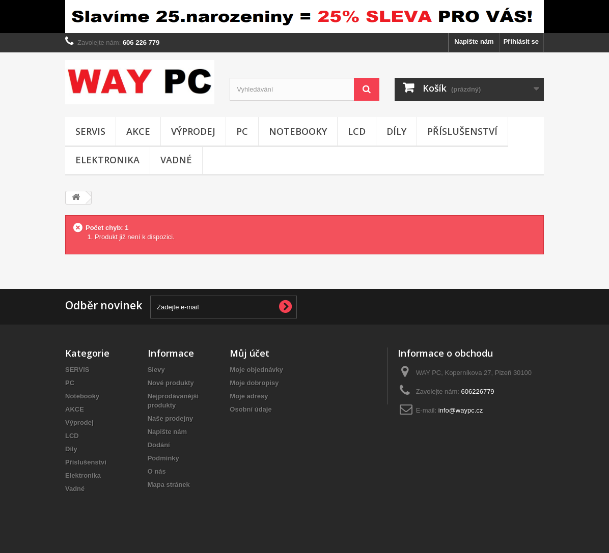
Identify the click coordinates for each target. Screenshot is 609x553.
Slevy (156, 369)
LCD (357, 131)
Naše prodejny (170, 418)
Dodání (159, 445)
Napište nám (473, 41)
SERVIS (90, 131)
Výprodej (193, 131)
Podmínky (163, 458)
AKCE (138, 131)
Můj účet (249, 353)
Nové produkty (171, 383)
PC (242, 131)
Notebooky (298, 131)
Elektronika (107, 160)
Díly (396, 131)
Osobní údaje (250, 409)
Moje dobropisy (254, 383)
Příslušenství (462, 131)
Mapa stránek (169, 484)
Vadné (176, 160)
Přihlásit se (521, 41)
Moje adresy (249, 396)
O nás (157, 471)
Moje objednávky (256, 369)
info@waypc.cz (460, 410)
